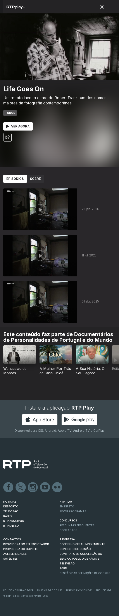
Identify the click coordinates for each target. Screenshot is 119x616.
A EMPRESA (67, 539)
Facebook (8, 487)
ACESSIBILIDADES (15, 553)
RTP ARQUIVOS (13, 521)
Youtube (45, 487)
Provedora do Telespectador (26, 544)
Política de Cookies (49, 590)
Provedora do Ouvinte (20, 549)
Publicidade (103, 590)
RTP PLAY (66, 501)
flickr (57, 487)
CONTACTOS (12, 539)
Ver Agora (18, 126)
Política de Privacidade (18, 590)
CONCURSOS (68, 520)
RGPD (63, 568)
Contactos (68, 530)
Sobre (35, 179)
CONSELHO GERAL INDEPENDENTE (82, 544)
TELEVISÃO (10, 511)
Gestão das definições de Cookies (85, 573)
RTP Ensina (11, 525)
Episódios (15, 179)
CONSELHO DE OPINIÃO (75, 549)
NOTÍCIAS (9, 501)
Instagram (33, 487)
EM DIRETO (67, 506)
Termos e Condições (79, 590)
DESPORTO (10, 506)
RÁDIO (7, 516)
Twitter (21, 487)
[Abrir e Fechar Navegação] (113, 7)
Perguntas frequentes (77, 525)
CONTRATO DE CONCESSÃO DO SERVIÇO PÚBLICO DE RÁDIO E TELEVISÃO (81, 558)
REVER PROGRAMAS (73, 511)
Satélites (10, 558)
